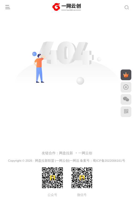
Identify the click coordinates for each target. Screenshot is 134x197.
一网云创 (85, 153)
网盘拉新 (66, 153)
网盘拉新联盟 (44, 160)
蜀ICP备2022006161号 (109, 160)
